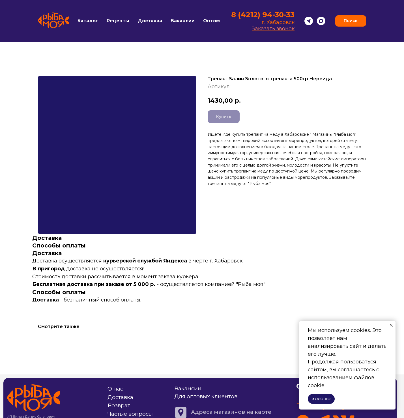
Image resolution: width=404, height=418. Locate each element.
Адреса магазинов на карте (231, 412)
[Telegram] (308, 21)
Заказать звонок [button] (273, 28)
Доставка (150, 20)
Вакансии (183, 20)
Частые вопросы (130, 414)
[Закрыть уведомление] (391, 325)
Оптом (211, 20)
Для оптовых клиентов (205, 396)
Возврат (119, 405)
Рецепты (118, 20)
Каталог (88, 20)
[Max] (321, 21)
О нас (115, 388)
